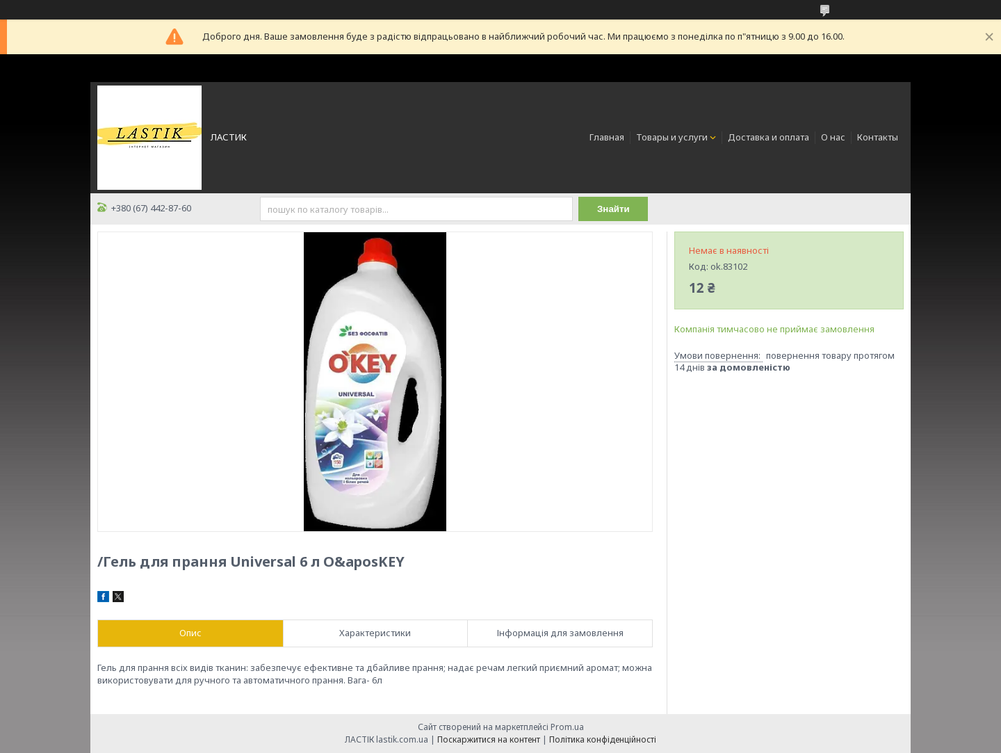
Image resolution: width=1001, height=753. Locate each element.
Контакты (877, 137)
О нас (833, 137)
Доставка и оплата (768, 137)
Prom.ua (567, 727)
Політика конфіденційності (602, 739)
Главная (606, 137)
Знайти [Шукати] (613, 209)
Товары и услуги (672, 137)
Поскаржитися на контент (488, 739)
